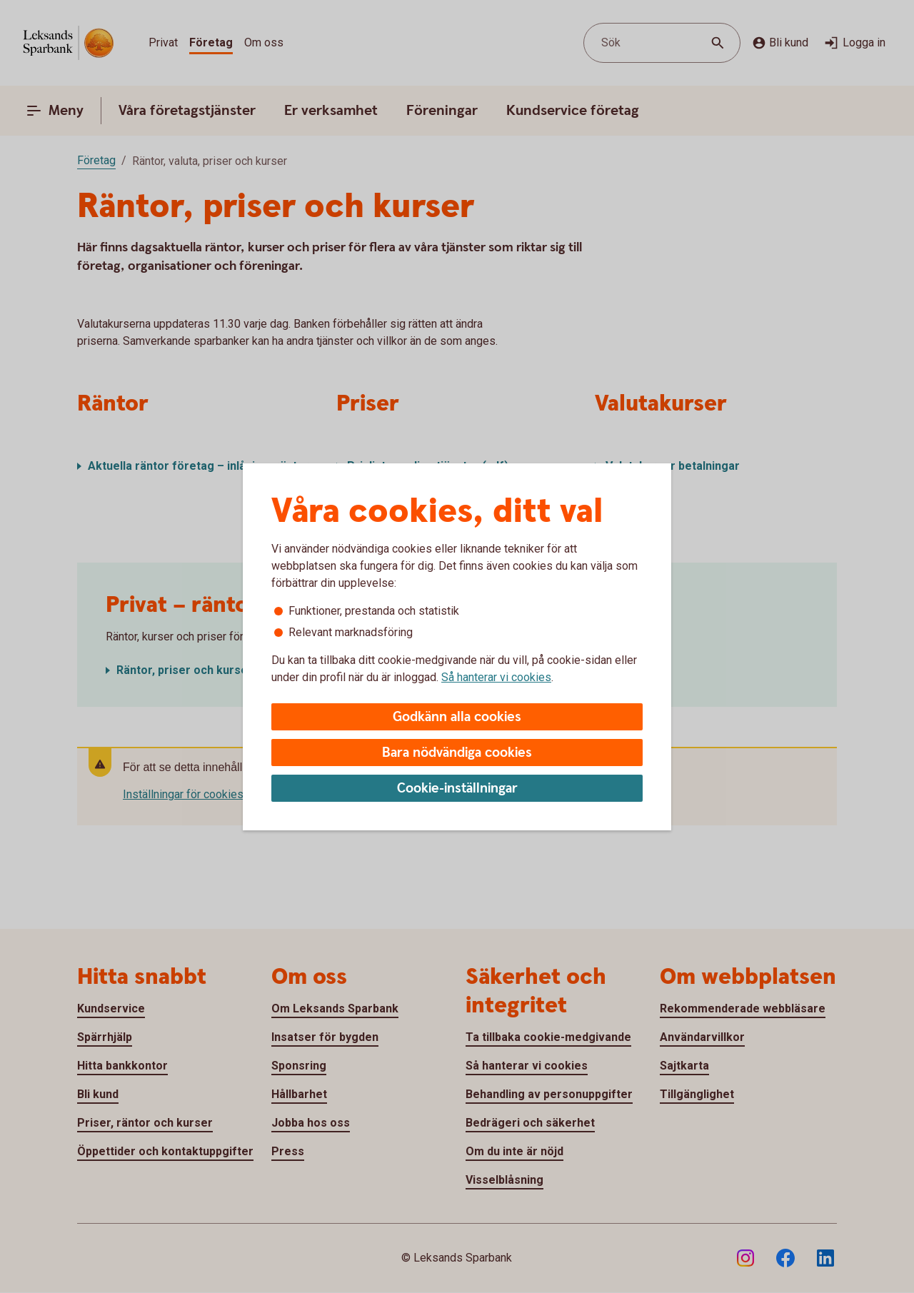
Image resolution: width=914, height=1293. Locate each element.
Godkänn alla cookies (457, 717)
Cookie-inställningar (457, 789)
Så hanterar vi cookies (496, 677)
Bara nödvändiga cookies (457, 753)
